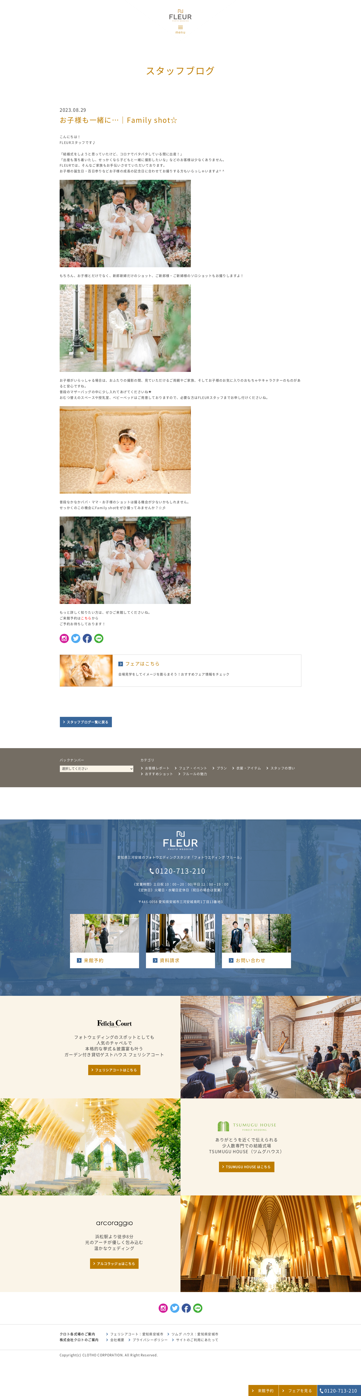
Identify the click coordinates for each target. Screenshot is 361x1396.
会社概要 (117, 1339)
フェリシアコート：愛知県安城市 (136, 1334)
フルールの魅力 (195, 774)
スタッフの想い (283, 768)
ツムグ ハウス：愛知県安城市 (195, 1334)
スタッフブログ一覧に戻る (87, 722)
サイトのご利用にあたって (197, 1339)
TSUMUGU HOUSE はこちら (248, 1167)
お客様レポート (157, 768)
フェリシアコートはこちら (116, 1070)
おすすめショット (159, 774)
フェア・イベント (193, 768)
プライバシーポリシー (150, 1339)
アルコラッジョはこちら (116, 1263)
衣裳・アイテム (248, 768)
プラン (222, 768)
